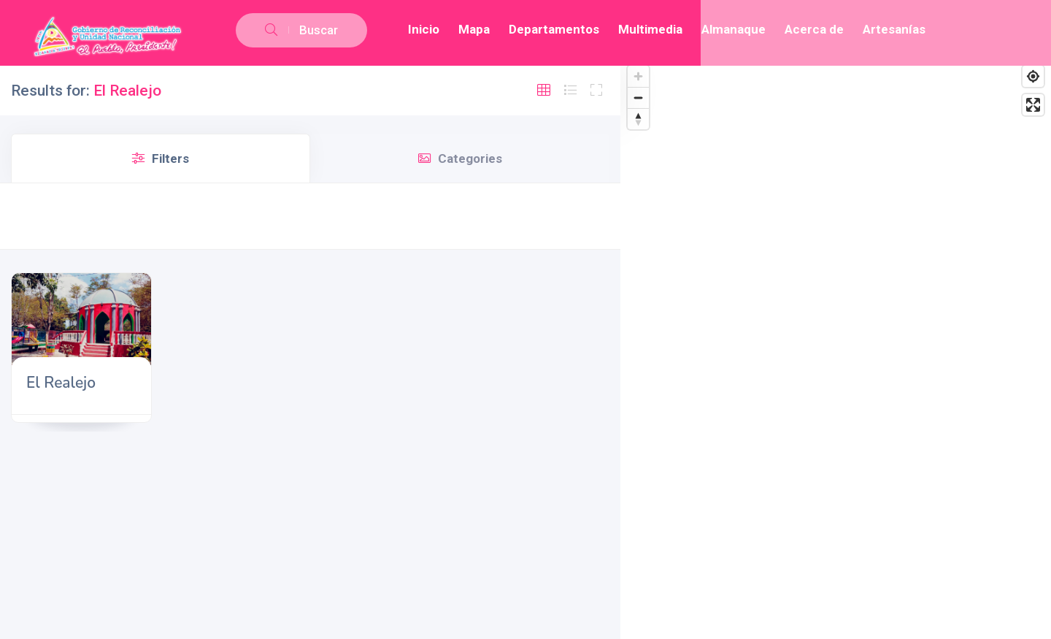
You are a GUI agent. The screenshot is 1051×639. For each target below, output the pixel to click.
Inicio (423, 29)
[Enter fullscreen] (1033, 104)
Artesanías (894, 29)
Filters (160, 158)
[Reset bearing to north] (638, 118)
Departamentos (554, 29)
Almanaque (733, 29)
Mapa (474, 29)
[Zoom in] (638, 76)
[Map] (835, 348)
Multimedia (650, 29)
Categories (460, 158)
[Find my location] (1033, 76)
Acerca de (814, 29)
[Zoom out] (638, 97)
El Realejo (61, 382)
